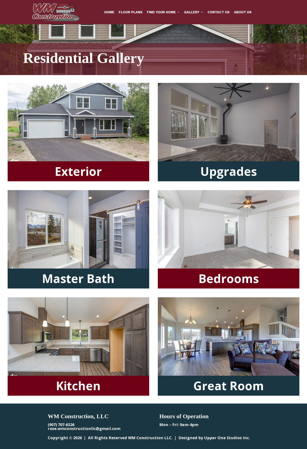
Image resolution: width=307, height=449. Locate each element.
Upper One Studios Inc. (227, 437)
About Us (243, 12)
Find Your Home (161, 12)
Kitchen (78, 386)
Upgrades (228, 171)
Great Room (228, 386)
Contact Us (219, 12)
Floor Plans (131, 12)
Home (109, 12)
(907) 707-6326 (61, 424)
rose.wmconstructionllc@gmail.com (84, 428)
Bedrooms (229, 278)
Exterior (78, 171)
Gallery (191, 12)
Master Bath (78, 278)
